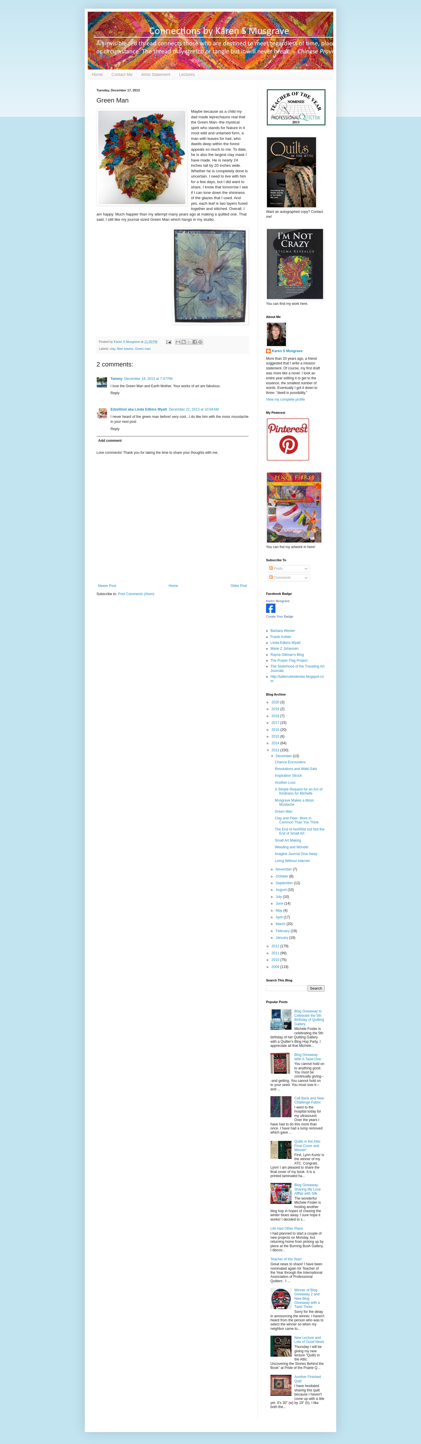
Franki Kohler (280, 637)
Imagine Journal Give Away (296, 854)
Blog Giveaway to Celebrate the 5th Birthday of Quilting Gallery (309, 1017)
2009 (276, 967)
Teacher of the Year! (286, 1259)
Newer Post (107, 586)
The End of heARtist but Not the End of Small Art (299, 831)
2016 (276, 730)
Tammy (116, 379)
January (282, 938)
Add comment (110, 441)
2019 (276, 709)
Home (97, 74)
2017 (276, 723)
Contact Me (121, 74)
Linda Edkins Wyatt (285, 643)
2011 (276, 953)
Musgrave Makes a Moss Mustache (294, 802)
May (279, 910)
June (280, 903)
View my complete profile (285, 399)
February (283, 931)
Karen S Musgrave (287, 351)
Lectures (187, 74)
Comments (280, 578)
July (279, 897)
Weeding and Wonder (292, 847)
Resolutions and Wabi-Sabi (296, 769)
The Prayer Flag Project (289, 660)
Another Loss (285, 783)
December (284, 756)
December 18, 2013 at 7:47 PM (148, 379)
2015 (276, 736)
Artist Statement (155, 74)
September (285, 883)
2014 (276, 743)
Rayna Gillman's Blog (287, 655)
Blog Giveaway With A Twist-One (307, 1057)
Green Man (283, 811)
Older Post (238, 586)
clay (112, 348)
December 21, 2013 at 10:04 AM (194, 409)
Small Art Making (288, 840)
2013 (276, 750)
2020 (276, 702)
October (282, 876)
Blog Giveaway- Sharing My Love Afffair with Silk (307, 1189)
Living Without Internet (292, 861)
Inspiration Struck (288, 776)
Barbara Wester (282, 631)
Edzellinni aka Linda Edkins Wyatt (139, 409)
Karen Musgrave (278, 601)
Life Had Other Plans (286, 1228)
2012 (276, 946)
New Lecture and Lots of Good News (309, 1340)
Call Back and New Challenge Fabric (309, 1100)
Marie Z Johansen (284, 649)
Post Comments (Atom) (136, 594)
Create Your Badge (279, 616)
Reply (115, 393)
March (281, 924)
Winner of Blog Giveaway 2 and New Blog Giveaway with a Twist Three (307, 1298)
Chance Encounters (290, 762)
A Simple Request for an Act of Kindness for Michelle (298, 791)
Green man (143, 348)
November (284, 869)
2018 (276, 716)
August (282, 890)
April (280, 917)
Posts (275, 569)
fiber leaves (125, 348)
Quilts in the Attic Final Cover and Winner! (307, 1145)
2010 (276, 960)
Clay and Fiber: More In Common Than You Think (297, 820)
